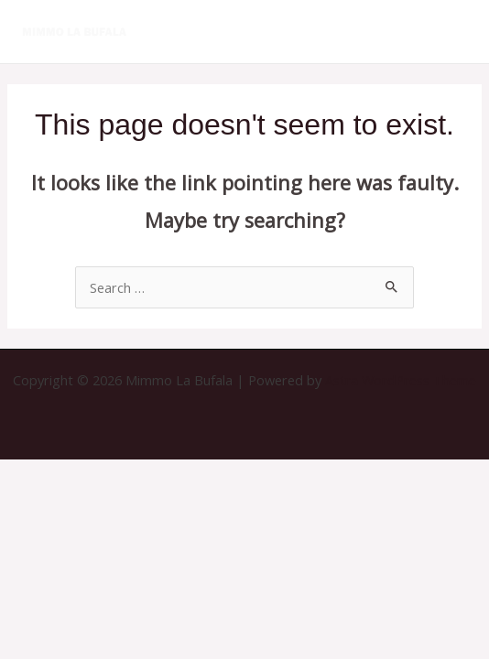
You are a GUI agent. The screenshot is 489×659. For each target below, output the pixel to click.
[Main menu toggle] (452, 31)
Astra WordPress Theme (400, 380)
